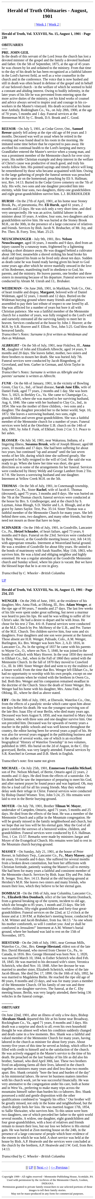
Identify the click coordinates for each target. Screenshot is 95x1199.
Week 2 (54, 24)
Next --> (42, 1167)
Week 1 (41, 24)
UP (4, 580)
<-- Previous (59, 1167)
